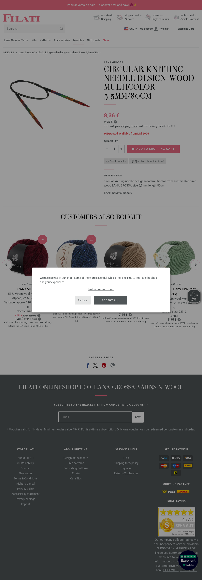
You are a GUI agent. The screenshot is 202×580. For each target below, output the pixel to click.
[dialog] (101, 290)
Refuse (83, 300)
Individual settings (101, 289)
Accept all (110, 300)
